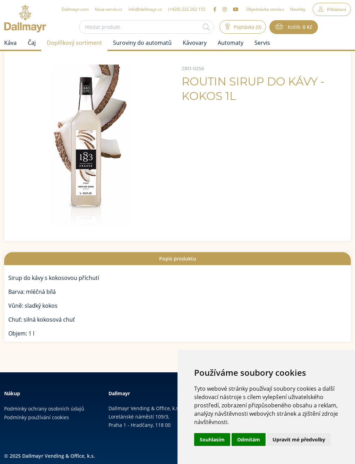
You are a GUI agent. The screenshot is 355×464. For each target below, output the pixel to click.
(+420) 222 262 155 (187, 9)
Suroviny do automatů (142, 43)
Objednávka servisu (265, 9)
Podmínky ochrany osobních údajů (44, 408)
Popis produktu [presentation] (177, 258)
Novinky (297, 9)
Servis (262, 43)
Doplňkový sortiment (74, 43)
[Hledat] (206, 27)
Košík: (299, 27)
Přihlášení (336, 9)
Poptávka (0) (246, 27)
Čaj (32, 43)
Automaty (230, 43)
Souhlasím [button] (212, 439)
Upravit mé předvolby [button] (298, 439)
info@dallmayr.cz (145, 9)
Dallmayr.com (75, 9)
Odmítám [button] (248, 439)
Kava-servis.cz (108, 9)
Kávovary (195, 43)
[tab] (177, 258)
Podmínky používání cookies (36, 417)
